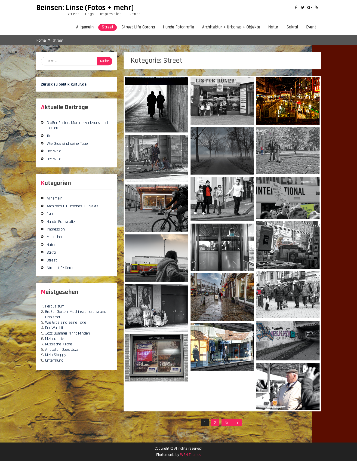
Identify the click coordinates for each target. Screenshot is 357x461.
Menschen (55, 237)
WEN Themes (190, 454)
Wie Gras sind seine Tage (67, 143)
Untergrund (54, 360)
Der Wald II (56, 151)
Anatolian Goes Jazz (61, 349)
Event (311, 27)
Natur (273, 27)
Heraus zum (54, 306)
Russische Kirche (58, 344)
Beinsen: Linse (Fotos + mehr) (85, 7)
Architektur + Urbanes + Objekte (231, 27)
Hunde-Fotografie (178, 27)
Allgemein (85, 27)
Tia (49, 135)
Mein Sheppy (55, 354)
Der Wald (54, 159)
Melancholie (54, 338)
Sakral (292, 27)
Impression (56, 229)
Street (107, 27)
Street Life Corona (138, 27)
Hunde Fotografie (61, 221)
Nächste (232, 423)
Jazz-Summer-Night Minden (67, 333)
